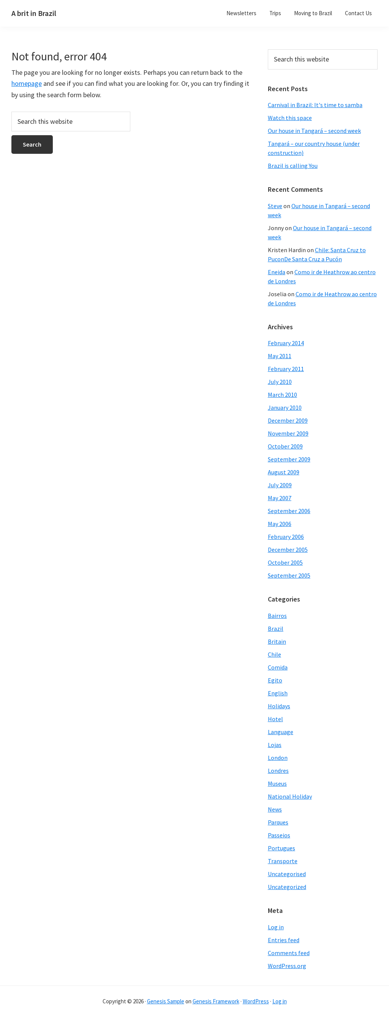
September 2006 (289, 511)
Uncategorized (287, 887)
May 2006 (279, 523)
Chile (274, 654)
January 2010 (285, 407)
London (278, 757)
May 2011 (279, 356)
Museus (277, 783)
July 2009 (280, 485)
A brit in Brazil (33, 13)
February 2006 (286, 536)
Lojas (274, 745)
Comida (278, 667)
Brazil (275, 628)
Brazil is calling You (293, 165)
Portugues (281, 848)
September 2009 (289, 459)
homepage (26, 83)
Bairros (277, 615)
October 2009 (285, 446)
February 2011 (286, 369)
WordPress (256, 1001)
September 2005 (289, 575)
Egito (275, 680)
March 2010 (282, 394)
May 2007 (279, 498)
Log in (276, 927)
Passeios (279, 835)
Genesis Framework (216, 1001)
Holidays (279, 706)
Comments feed (289, 953)
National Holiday (290, 796)
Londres (278, 770)
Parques (278, 822)
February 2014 (286, 343)
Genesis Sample (165, 1001)
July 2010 (280, 381)
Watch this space (290, 118)
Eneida (276, 272)
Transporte (282, 861)
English (278, 693)
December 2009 (288, 420)
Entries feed (283, 940)
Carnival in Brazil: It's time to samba (315, 105)
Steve (275, 206)
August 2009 (283, 472)
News (275, 809)
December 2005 (288, 549)
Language (280, 732)
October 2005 (285, 562)
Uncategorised (287, 874)
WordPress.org (287, 966)
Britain (277, 641)
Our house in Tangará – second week (314, 130)
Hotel (275, 719)
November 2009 (288, 433)
